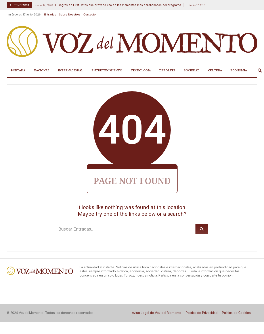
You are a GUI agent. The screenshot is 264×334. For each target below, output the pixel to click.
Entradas (50, 14)
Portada (18, 70)
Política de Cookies (236, 313)
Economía (238, 70)
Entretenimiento (107, 70)
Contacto (89, 14)
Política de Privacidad (202, 313)
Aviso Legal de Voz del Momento (156, 313)
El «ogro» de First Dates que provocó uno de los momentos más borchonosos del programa (107, 5)
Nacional (42, 70)
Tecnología (141, 70)
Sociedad (191, 70)
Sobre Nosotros (69, 14)
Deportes (167, 70)
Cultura (215, 70)
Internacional (70, 70)
